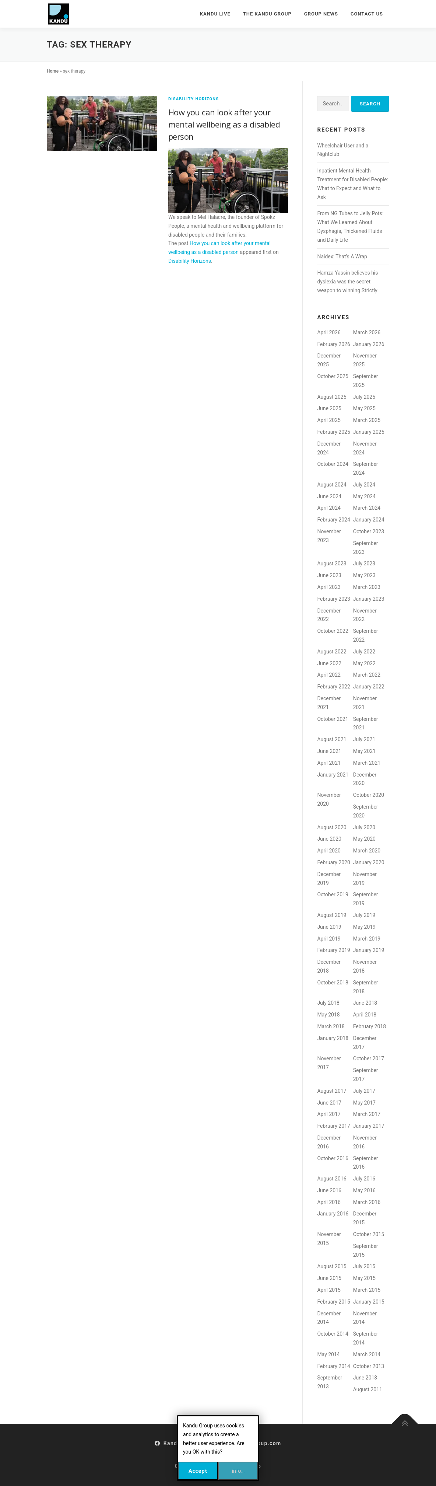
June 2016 (329, 1190)
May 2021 (364, 751)
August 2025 (331, 397)
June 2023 (329, 575)
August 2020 (331, 827)
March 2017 (366, 1114)
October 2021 (332, 719)
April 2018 (365, 1015)
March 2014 (366, 1354)
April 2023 (329, 587)
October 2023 (368, 531)
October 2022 (332, 631)
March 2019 (366, 939)
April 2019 (329, 939)
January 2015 (368, 1302)
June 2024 (329, 496)
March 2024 (366, 508)
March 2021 (366, 763)
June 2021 (329, 751)
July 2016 (364, 1179)
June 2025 (329, 408)
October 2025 (332, 376)
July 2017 (364, 1091)
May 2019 (364, 927)
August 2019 (331, 915)
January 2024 (368, 520)
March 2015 (366, 1290)
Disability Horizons (193, 99)
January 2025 (368, 432)
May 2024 (364, 496)
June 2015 (329, 1278)
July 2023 (364, 563)
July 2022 (364, 652)
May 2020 (364, 839)
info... (238, 1470)
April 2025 (329, 420)
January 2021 (332, 775)
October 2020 (368, 795)
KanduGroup (176, 1443)
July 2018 (328, 1003)
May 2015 (364, 1278)
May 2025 (364, 408)
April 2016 (329, 1202)
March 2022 (366, 675)
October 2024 (332, 464)
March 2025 (366, 420)
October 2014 (332, 1334)
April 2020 (329, 851)
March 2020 (366, 851)
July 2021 (364, 739)
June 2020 (329, 839)
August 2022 (331, 652)
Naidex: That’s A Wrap (342, 256)
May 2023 (364, 575)
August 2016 (331, 1179)
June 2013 (365, 1378)
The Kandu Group (267, 14)
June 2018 (365, 1003)
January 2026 (368, 344)
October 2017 (368, 1058)
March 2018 (330, 1026)
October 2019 (332, 894)
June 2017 (329, 1103)
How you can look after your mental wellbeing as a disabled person (224, 124)
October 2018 (332, 983)
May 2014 (328, 1354)
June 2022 (329, 663)
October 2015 (368, 1234)
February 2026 (333, 344)
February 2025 (333, 432)
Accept (198, 1470)
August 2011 (367, 1389)
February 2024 (333, 520)
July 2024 (364, 485)
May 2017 (364, 1103)
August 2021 (331, 739)
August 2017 (331, 1091)
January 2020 (368, 862)
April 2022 (329, 675)
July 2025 (364, 397)
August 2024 (331, 485)
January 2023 (368, 599)
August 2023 (331, 563)
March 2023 (366, 587)
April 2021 (329, 763)
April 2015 (329, 1290)
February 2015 (333, 1302)
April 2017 (329, 1114)
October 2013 (368, 1366)
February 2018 (369, 1026)
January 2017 (368, 1126)
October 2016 (332, 1158)
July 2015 (364, 1266)
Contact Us (367, 14)
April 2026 (329, 332)
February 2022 (333, 687)
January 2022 (368, 687)
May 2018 (328, 1015)
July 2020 (364, 827)
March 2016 (366, 1202)
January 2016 (332, 1214)
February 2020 (333, 862)
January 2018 (332, 1038)
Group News (321, 14)
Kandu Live (215, 14)
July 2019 (364, 915)
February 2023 (333, 599)
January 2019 (368, 950)
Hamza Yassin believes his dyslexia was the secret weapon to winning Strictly (347, 281)
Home (53, 71)
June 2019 (329, 927)
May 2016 (364, 1190)
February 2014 (333, 1366)
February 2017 (333, 1126)
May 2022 (364, 663)
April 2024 (329, 508)
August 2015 (331, 1266)
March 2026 (366, 332)
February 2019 (333, 950)
